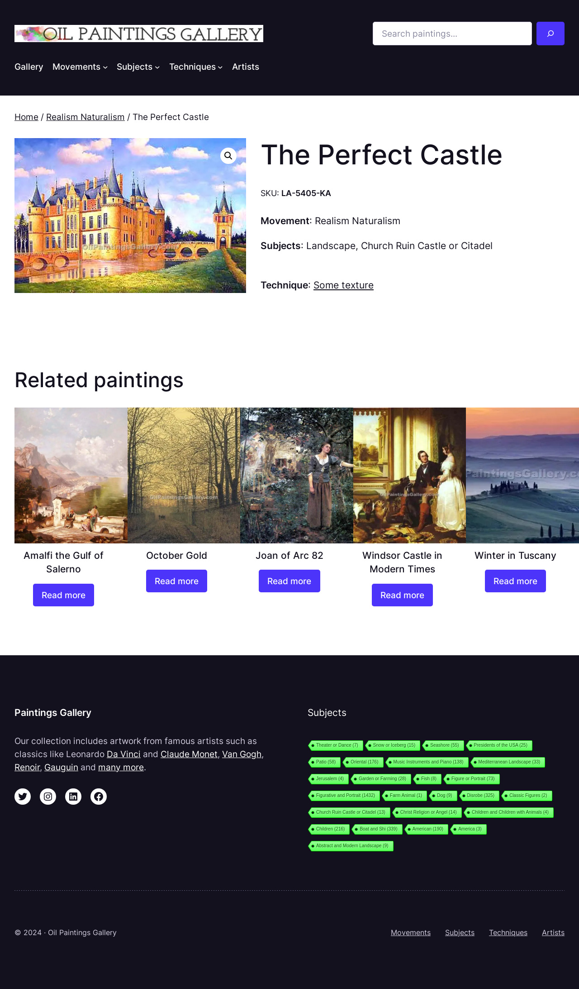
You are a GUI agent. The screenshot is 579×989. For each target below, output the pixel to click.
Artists (553, 932)
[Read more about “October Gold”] (176, 581)
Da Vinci (124, 754)
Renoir (27, 767)
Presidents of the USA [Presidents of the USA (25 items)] (500, 745)
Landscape (331, 245)
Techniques (508, 932)
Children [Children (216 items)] (330, 828)
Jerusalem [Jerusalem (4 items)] (330, 778)
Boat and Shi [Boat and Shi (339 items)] (378, 828)
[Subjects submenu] (157, 66)
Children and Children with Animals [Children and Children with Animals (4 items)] (510, 812)
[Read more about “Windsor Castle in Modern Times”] (402, 595)
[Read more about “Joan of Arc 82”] (289, 581)
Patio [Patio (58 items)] (326, 761)
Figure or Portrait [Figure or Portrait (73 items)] (473, 778)
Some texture (343, 285)
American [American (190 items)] (428, 828)
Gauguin (61, 767)
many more (121, 767)
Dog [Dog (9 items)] (444, 795)
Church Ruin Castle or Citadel (427, 245)
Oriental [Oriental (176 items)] (364, 761)
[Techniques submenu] (220, 66)
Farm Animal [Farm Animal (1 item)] (406, 795)
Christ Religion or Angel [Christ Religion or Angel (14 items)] (428, 812)
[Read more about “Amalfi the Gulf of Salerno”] (63, 595)
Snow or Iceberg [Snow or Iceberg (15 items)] (394, 745)
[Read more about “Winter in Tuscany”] (515, 581)
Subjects (460, 932)
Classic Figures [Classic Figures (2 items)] (528, 795)
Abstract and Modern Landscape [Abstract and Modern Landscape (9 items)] (352, 845)
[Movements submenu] (105, 66)
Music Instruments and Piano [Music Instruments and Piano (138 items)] (429, 761)
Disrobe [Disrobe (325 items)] (481, 795)
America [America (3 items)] (470, 828)
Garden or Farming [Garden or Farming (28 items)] (382, 778)
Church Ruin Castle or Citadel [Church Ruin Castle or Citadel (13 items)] (350, 812)
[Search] (550, 33)
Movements (411, 932)
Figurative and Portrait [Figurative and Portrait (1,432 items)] (345, 795)
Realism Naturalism (85, 116)
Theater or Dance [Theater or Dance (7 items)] (337, 745)
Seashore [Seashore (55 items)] (444, 745)
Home (26, 116)
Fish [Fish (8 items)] (429, 778)
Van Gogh (241, 754)
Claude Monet (189, 754)
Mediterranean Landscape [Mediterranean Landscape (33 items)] (510, 761)
